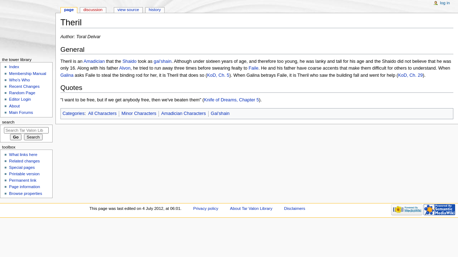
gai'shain (163, 61)
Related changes (24, 161)
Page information (24, 187)
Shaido (129, 61)
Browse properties (25, 193)
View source (128, 9)
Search (8, 122)
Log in (445, 3)
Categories (73, 113)
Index (14, 67)
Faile (254, 68)
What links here (23, 154)
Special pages (22, 167)
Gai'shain (220, 113)
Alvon (125, 68)
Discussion (92, 9)
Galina (67, 75)
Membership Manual (27, 73)
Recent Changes (24, 86)
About (14, 106)
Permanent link (22, 180)
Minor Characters (139, 113)
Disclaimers (294, 208)
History (155, 9)
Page (69, 9)
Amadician (94, 61)
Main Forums (21, 112)
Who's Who (19, 80)
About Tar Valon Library (251, 208)
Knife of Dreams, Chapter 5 (231, 99)
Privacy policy (205, 208)
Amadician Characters (183, 113)
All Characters (102, 113)
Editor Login (20, 99)
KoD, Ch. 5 (218, 75)
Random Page (22, 93)
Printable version (24, 174)
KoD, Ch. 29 (410, 75)
